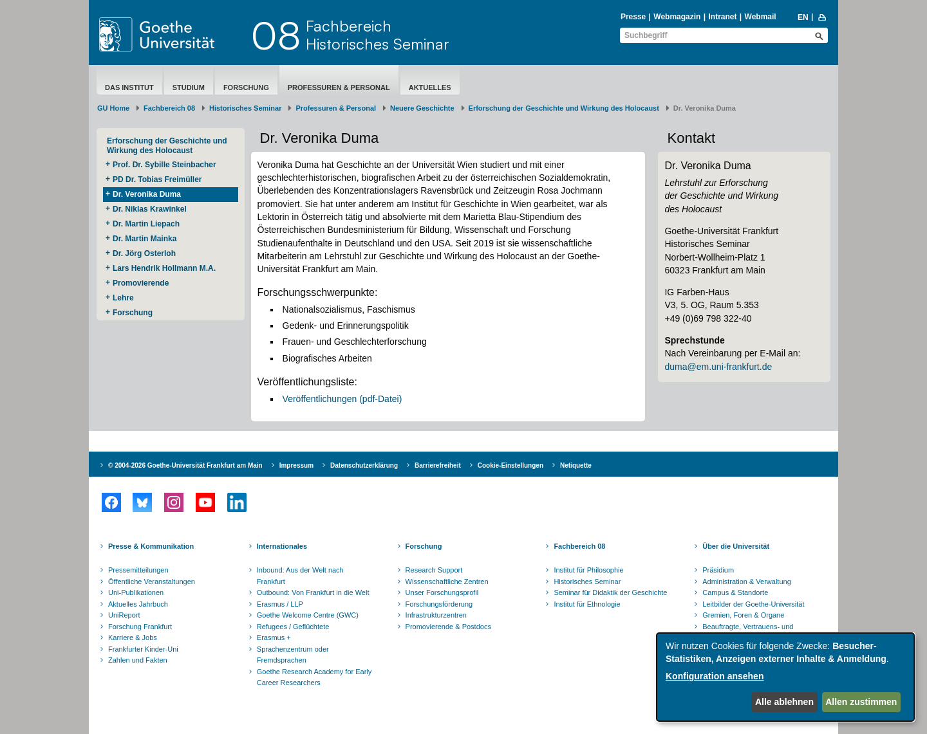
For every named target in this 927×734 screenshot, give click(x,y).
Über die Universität (735, 546)
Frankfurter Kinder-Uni (143, 649)
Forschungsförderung (439, 604)
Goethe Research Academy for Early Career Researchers (314, 677)
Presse (633, 16)
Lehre (123, 297)
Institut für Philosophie (588, 570)
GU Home (113, 108)
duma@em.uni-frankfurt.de (718, 367)
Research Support (434, 570)
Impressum (296, 465)
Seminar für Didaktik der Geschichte (610, 592)
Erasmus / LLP (280, 604)
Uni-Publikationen (136, 592)
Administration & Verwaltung (746, 581)
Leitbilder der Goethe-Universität (753, 604)
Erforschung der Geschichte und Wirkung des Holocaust (564, 108)
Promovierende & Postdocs (448, 626)
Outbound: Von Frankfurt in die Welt (313, 592)
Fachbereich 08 (169, 108)
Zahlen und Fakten (137, 660)
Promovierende (141, 283)
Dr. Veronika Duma (147, 194)
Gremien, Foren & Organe (743, 615)
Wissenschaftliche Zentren (447, 581)
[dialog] (785, 677)
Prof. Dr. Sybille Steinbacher (164, 164)
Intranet (722, 16)
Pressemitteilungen (138, 570)
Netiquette (576, 465)
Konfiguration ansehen (714, 676)
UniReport (124, 615)
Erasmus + (274, 637)
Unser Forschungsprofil (442, 592)
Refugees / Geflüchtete (293, 626)
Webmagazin (676, 16)
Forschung (246, 87)
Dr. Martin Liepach (146, 223)
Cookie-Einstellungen (510, 465)
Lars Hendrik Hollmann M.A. (164, 268)
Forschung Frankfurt (140, 626)
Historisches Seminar (245, 108)
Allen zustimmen (861, 702)
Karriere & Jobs (132, 637)
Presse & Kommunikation (151, 546)
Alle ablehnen (784, 702)
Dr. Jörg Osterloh (144, 253)
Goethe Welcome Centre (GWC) (308, 615)
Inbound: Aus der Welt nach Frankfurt (300, 575)
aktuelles (430, 87)
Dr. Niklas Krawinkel (150, 209)
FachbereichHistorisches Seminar (377, 34)
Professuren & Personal (339, 87)
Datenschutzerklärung (364, 465)
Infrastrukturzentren (436, 615)
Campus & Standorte (735, 592)
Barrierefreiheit (438, 465)
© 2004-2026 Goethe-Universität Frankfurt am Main (185, 465)
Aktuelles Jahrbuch (138, 604)
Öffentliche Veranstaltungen (151, 581)
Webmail (760, 16)
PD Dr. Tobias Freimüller (157, 179)
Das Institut (129, 87)
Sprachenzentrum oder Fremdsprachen (293, 655)
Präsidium (718, 570)
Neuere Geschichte (422, 108)
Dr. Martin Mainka (144, 238)
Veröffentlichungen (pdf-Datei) (342, 399)
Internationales (282, 546)
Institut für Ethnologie (587, 604)
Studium (189, 87)
